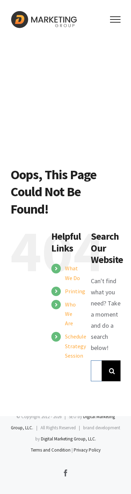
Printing (75, 291)
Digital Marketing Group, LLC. (68, 439)
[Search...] (96, 370)
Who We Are (70, 314)
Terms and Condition (51, 450)
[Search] (112, 370)
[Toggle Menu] (115, 19)
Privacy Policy (87, 450)
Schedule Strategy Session (75, 346)
